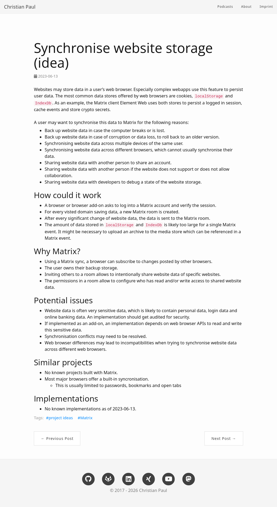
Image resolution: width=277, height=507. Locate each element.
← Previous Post (57, 438)
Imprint (266, 6)
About (246, 6)
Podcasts (225, 6)
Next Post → (223, 438)
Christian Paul (19, 6)
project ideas (61, 417)
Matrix (86, 417)
